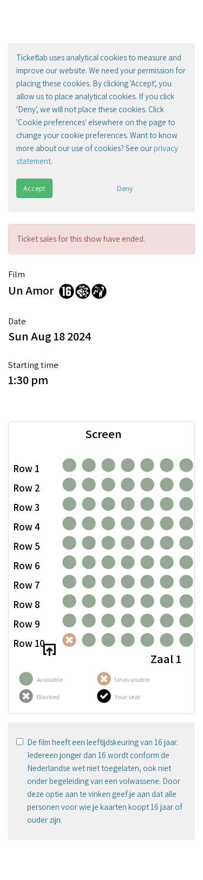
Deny (125, 188)
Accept (34, 188)
